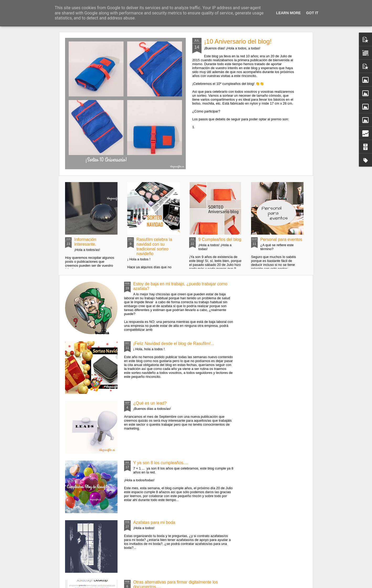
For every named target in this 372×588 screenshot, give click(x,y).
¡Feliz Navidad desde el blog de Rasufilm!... (173, 343)
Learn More (288, 13)
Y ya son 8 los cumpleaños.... (160, 463)
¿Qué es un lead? (150, 403)
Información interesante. (85, 241)
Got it (312, 13)
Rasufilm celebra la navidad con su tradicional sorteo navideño (154, 246)
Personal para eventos (281, 239)
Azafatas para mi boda (154, 522)
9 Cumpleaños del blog (219, 239)
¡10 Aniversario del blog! (238, 41)
